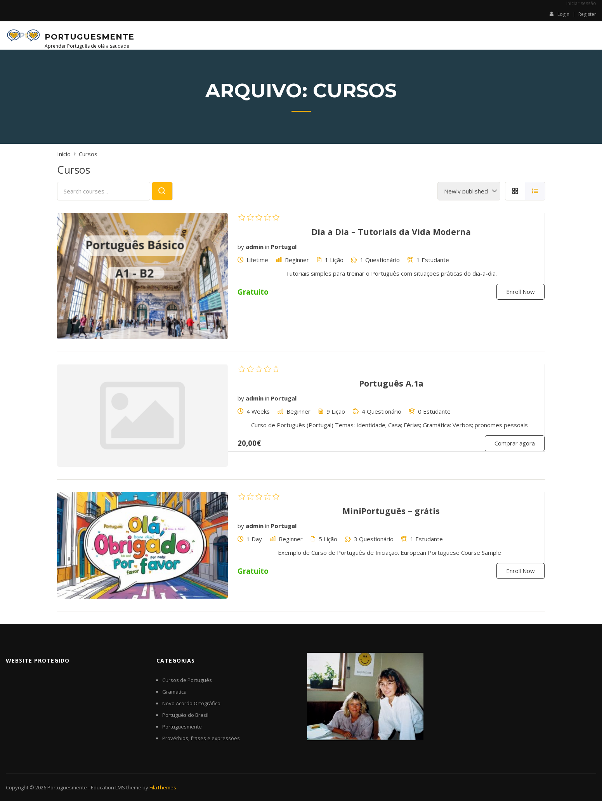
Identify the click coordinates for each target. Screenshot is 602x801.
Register (587, 14)
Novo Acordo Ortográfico (191, 703)
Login (559, 14)
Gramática (174, 691)
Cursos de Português (187, 680)
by (241, 246)
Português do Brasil (185, 714)
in (267, 246)
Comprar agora (514, 443)
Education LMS (108, 787)
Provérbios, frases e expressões (201, 738)
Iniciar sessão (581, 3)
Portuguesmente (89, 36)
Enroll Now (520, 291)
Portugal (284, 246)
